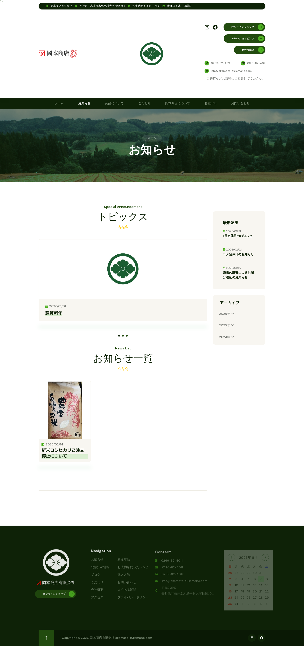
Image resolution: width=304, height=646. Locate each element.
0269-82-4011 (220, 63)
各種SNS (210, 103)
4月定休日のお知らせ (237, 236)
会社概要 (97, 592)
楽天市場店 (253, 50)
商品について (114, 103)
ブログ (95, 577)
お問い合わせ (240, 103)
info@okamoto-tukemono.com (231, 71)
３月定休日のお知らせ (238, 254)
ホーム (59, 103)
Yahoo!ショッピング (247, 38)
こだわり (144, 103)
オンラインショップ (247, 27)
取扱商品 (123, 562)
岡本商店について (177, 103)
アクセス (97, 600)
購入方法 (123, 577)
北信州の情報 (100, 569)
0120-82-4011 (256, 63)
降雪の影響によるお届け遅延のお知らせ (238, 275)
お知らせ (84, 103)
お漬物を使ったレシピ (133, 569)
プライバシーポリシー (133, 600)
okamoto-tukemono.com (133, 638)
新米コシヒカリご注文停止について (62, 453)
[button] (119, 336)
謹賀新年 (53, 313)
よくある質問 (126, 592)
